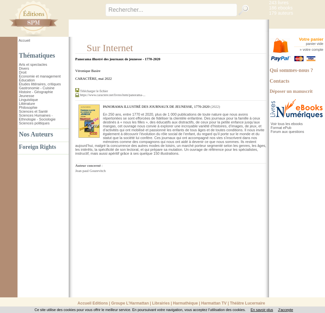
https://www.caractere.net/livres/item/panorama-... (113, 95)
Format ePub (281, 128)
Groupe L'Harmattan (130, 303)
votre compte (313, 49)
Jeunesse (26, 96)
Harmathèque (185, 303)
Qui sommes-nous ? (291, 70)
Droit (22, 72)
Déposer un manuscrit (291, 91)
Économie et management (40, 76)
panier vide (314, 44)
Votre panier (311, 39)
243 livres (279, 2)
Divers (24, 68)
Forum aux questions (287, 132)
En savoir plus (261, 310)
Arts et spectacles (33, 64)
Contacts (279, 81)
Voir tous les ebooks (287, 124)
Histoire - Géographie (36, 92)
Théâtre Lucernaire (247, 303)
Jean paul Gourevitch (90, 171)
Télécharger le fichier (94, 91)
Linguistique (28, 100)
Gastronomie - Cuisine (36, 88)
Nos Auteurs (36, 134)
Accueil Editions (93, 303)
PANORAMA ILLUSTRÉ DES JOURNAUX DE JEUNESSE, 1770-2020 (156, 106)
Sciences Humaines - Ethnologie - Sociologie (37, 117)
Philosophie (28, 107)
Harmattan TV (214, 303)
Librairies (161, 303)
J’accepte (285, 310)
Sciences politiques (34, 123)
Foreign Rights (37, 147)
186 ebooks (280, 7)
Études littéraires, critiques (40, 84)
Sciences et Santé (33, 111)
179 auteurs (281, 13)
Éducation (27, 80)
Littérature (27, 104)
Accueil (24, 40)
